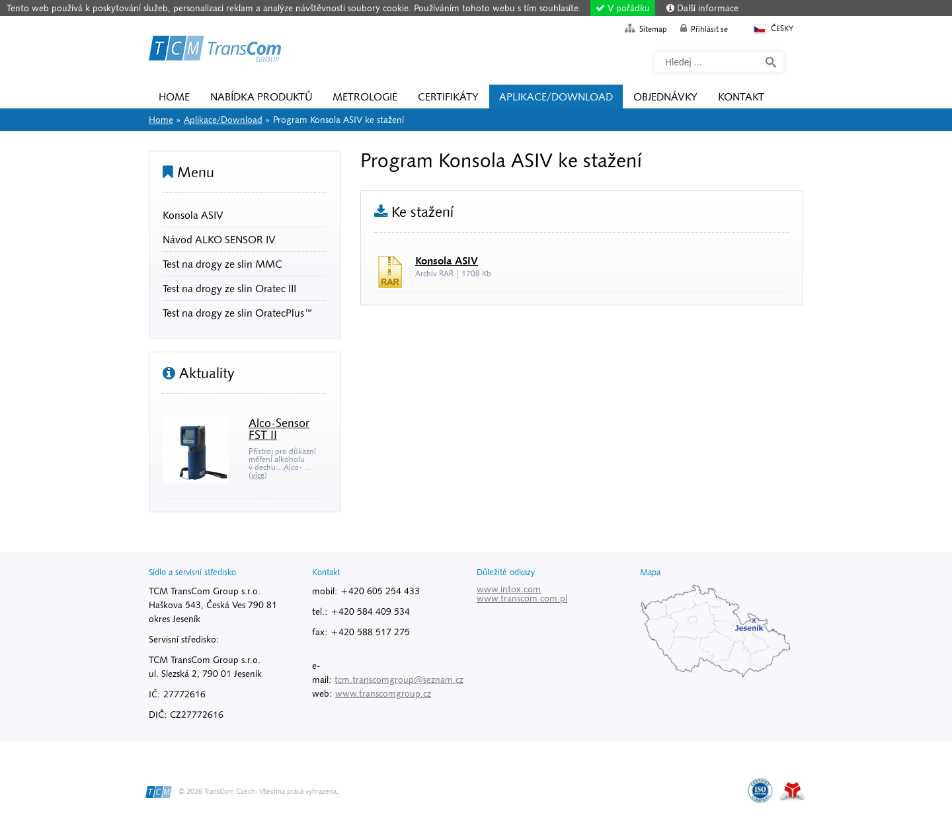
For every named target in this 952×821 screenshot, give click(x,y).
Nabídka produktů (261, 96)
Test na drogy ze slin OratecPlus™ (238, 312)
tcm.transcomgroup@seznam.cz (399, 679)
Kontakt (741, 96)
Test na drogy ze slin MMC (222, 263)
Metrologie (365, 96)
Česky (772, 28)
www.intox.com (509, 589)
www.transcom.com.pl (522, 598)
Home (215, 51)
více (257, 475)
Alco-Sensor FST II (279, 428)
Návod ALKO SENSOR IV (219, 239)
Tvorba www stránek (792, 791)
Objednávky (665, 96)
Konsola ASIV (193, 214)
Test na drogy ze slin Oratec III (229, 288)
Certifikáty (448, 96)
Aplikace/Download (556, 96)
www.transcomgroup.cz (383, 693)
